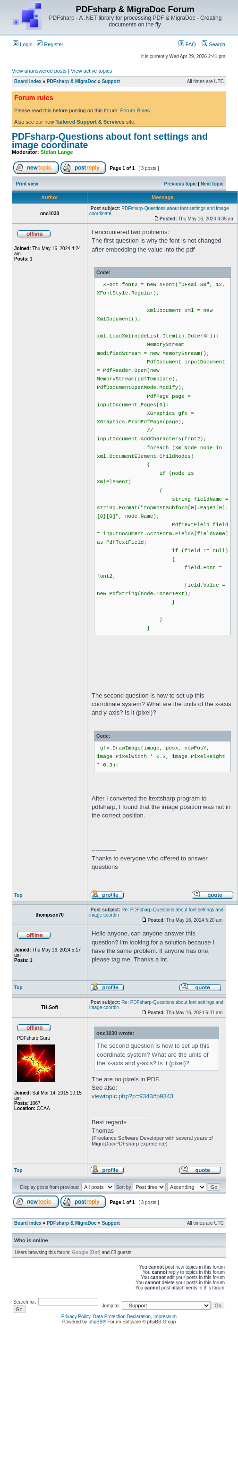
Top (18, 895)
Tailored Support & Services (90, 122)
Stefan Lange (57, 152)
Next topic (212, 183)
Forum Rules (135, 110)
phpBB (95, 1321)
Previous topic (180, 183)
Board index (28, 81)
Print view (27, 183)
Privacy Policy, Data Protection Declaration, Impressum (119, 1316)
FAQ (187, 44)
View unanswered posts (39, 71)
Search (213, 44)
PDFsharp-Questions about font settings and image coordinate (110, 140)
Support (111, 81)
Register (50, 44)
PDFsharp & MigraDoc (72, 81)
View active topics (91, 71)
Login (23, 44)
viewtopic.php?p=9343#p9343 (132, 1096)
